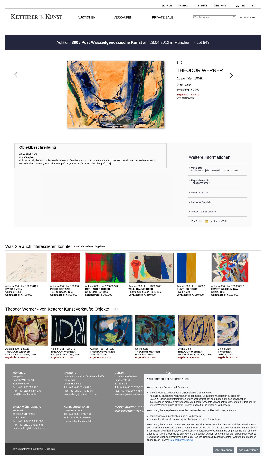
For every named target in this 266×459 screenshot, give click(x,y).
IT (249, 5)
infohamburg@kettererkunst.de (80, 394)
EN (243, 5)
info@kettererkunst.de (24, 394)
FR (253, 5)
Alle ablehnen (223, 450)
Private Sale (162, 17)
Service (167, 5)
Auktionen (87, 17)
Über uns (220, 5)
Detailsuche (247, 17)
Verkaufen (123, 17)
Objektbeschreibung (37, 147)
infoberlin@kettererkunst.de (129, 394)
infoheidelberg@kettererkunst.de (30, 428)
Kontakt (184, 5)
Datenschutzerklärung (181, 440)
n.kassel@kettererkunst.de (78, 421)
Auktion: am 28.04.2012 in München (124, 42)
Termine (201, 5)
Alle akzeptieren (248, 450)
